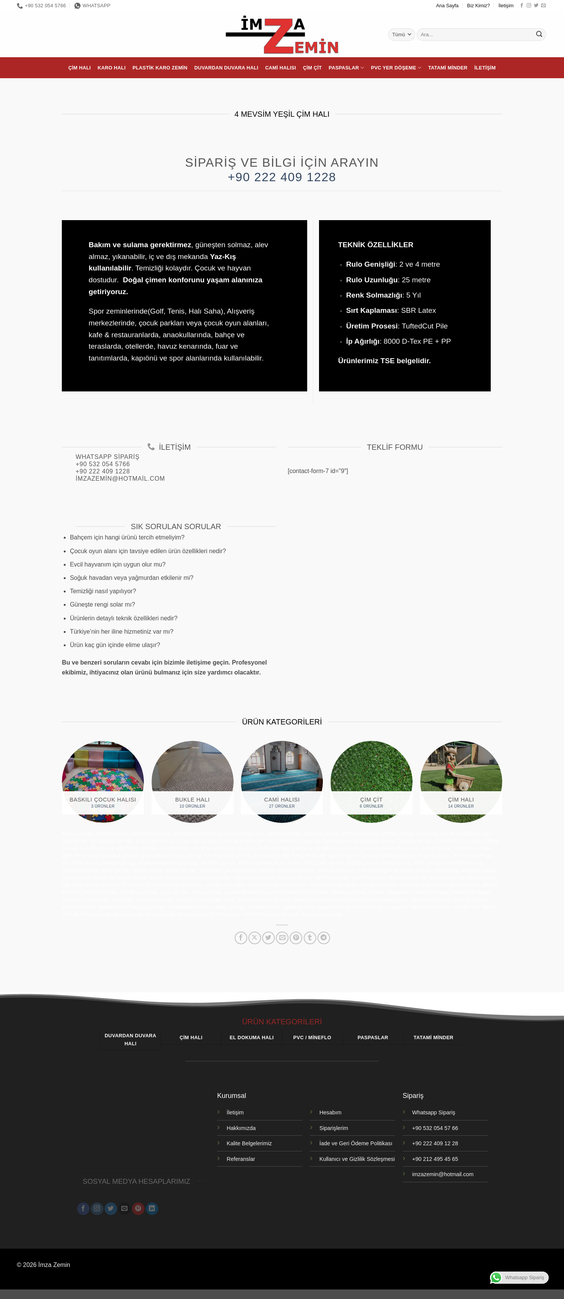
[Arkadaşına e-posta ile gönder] (282, 938)
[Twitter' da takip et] (536, 5)
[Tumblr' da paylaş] (310, 938)
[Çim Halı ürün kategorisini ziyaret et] (461, 782)
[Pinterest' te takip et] (138, 1208)
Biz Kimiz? (478, 5)
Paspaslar (346, 67)
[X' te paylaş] (254, 938)
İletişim (506, 5)
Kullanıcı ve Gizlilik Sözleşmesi (357, 1159)
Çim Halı (79, 68)
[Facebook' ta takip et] (521, 5)
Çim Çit (312, 68)
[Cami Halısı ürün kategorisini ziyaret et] (282, 782)
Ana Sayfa (447, 5)
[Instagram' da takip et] (529, 5)
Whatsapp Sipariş (433, 1112)
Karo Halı (112, 68)
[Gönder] (539, 34)
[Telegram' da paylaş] (323, 938)
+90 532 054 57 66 (435, 1128)
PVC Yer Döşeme (396, 67)
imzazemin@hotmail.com (443, 1174)
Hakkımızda (241, 1128)
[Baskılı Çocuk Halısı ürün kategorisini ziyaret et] (103, 782)
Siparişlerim (333, 1128)
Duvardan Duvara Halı (226, 68)
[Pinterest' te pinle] (296, 938)
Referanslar (241, 1159)
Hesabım (330, 1112)
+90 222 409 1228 (282, 177)
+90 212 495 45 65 (435, 1159)
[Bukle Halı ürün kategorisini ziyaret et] (192, 782)
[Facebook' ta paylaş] (241, 938)
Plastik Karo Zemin (159, 68)
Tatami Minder (447, 68)
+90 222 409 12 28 (435, 1143)
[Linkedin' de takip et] (152, 1208)
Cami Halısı (280, 68)
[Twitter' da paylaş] (268, 938)
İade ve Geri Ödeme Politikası (355, 1143)
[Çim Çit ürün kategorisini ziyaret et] (371, 782)
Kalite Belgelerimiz (249, 1143)
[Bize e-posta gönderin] (543, 5)
